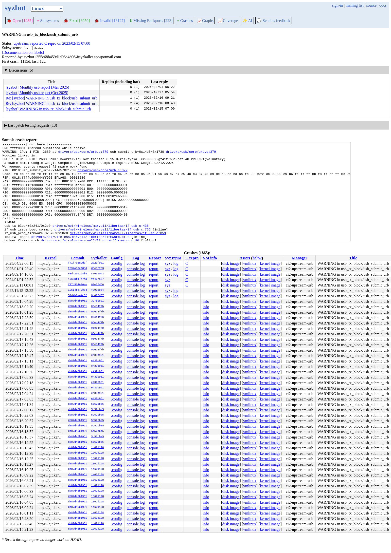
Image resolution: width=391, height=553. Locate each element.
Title (353, 258)
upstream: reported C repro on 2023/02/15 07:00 (52, 43)
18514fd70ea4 (77, 290)
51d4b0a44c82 (77, 295)
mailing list (354, 5)
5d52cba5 (97, 404)
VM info (210, 258)
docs (383, 5)
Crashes (185, 21)
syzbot (15, 7)
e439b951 (97, 355)
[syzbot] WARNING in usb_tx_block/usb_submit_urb (48, 109)
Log (135, 258)
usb (27, 48)
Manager (299, 258)
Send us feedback (273, 21)
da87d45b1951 (77, 301)
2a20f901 (97, 263)
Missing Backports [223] (151, 21)
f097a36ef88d (77, 268)
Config (117, 258)
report (153, 263)
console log (136, 263)
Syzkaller (99, 258)
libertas (38, 48)
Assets (245, 258)
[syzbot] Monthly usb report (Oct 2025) (37, 93)
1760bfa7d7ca (77, 279)
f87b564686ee (77, 284)
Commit (77, 258)
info (206, 301)
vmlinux (249, 263)
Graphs (205, 21)
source (371, 5)
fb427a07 (97, 279)
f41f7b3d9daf (77, 263)
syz (167, 263)
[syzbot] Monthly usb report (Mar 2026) (37, 87)
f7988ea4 (97, 290)
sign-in (337, 5)
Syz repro (173, 258)
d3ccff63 (97, 268)
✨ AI (247, 21)
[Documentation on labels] (23, 52)
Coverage (228, 21)
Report (155, 258)
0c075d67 (97, 295)
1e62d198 (97, 447)
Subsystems (48, 21)
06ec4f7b (97, 306)
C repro (191, 258)
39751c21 (97, 301)
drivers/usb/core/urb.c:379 (83, 154)
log (175, 263)
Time (19, 258)
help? (257, 258)
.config (116, 263)
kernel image (270, 263)
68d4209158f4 (77, 274)
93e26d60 (97, 284)
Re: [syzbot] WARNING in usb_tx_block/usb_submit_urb (51, 98)
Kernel (50, 258)
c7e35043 (97, 274)
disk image (231, 263)
